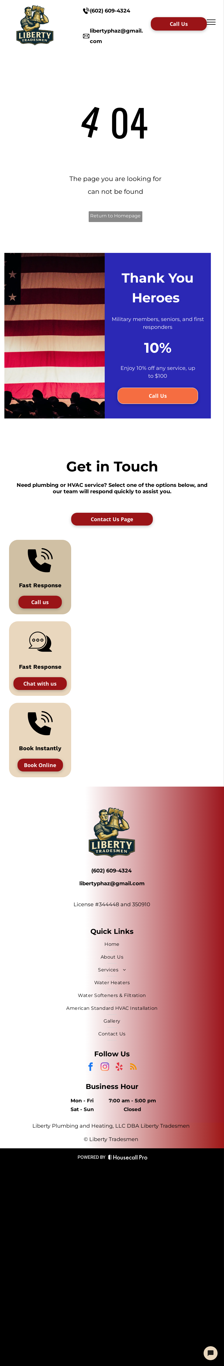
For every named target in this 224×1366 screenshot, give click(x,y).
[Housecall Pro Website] (128, 1158)
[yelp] (119, 1067)
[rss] (133, 1067)
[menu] (211, 22)
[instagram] (105, 1067)
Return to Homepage (115, 216)
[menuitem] (112, 944)
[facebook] (90, 1067)
